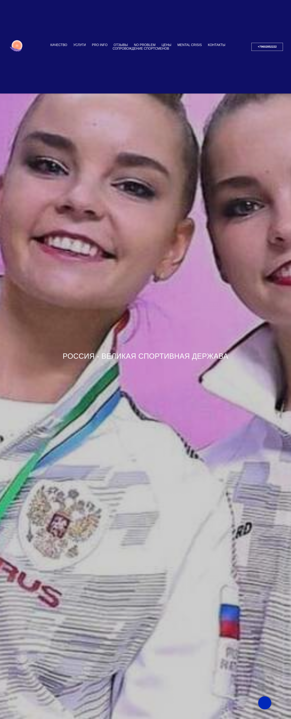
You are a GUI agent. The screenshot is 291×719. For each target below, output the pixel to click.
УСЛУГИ (79, 26)
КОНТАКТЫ (216, 26)
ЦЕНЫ (166, 26)
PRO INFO (100, 26)
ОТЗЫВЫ (121, 26)
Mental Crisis (189, 26)
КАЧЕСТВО (58, 26)
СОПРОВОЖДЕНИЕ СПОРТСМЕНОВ (141, 29)
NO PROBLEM (145, 26)
